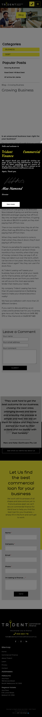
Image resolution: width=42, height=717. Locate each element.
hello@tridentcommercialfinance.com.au (18, 168)
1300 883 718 (21, 166)
